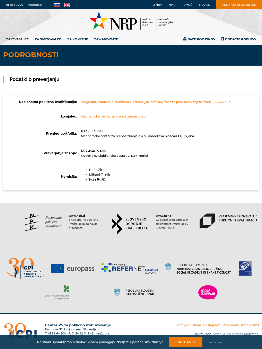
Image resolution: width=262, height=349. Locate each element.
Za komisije (77, 39)
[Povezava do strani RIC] (247, 268)
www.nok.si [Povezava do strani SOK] (164, 215)
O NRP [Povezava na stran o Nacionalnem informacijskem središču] (157, 4)
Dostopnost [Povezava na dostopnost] (212, 325)
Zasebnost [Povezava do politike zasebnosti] (230, 325)
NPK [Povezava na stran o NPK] (172, 4)
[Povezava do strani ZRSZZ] (58, 292)
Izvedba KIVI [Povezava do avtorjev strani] (250, 325)
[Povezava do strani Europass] (74, 268)
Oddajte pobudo (240, 39)
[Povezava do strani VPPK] (228, 221)
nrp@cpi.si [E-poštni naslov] (34, 4)
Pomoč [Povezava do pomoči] (187, 4)
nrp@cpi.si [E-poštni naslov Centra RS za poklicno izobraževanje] (102, 333)
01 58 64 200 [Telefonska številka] (14, 4)
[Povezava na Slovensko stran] (57, 4)
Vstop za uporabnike (239, 4)
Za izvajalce (17, 39)
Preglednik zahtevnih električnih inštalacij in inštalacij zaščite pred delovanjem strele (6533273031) (157, 102)
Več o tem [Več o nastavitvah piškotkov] (215, 342)
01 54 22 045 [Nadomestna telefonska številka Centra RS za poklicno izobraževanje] (80, 333)
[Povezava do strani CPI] (27, 268)
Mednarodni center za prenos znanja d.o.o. (113, 116)
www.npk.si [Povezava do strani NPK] (77, 215)
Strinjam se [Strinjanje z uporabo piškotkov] (185, 342)
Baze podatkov (201, 39)
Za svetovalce (48, 39)
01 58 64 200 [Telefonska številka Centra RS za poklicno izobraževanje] (57, 333)
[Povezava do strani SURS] (135, 292)
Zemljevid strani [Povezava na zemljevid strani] (189, 325)
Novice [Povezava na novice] (204, 4)
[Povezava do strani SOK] (130, 224)
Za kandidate (106, 39)
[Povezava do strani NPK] (43, 222)
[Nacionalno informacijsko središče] (131, 21)
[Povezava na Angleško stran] (67, 4)
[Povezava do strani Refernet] (131, 268)
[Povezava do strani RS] (199, 268)
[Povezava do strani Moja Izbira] (208, 292)
